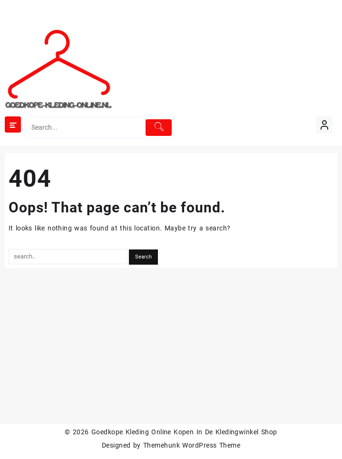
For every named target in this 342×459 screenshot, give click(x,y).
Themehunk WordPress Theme (191, 445)
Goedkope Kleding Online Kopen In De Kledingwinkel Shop (184, 432)
